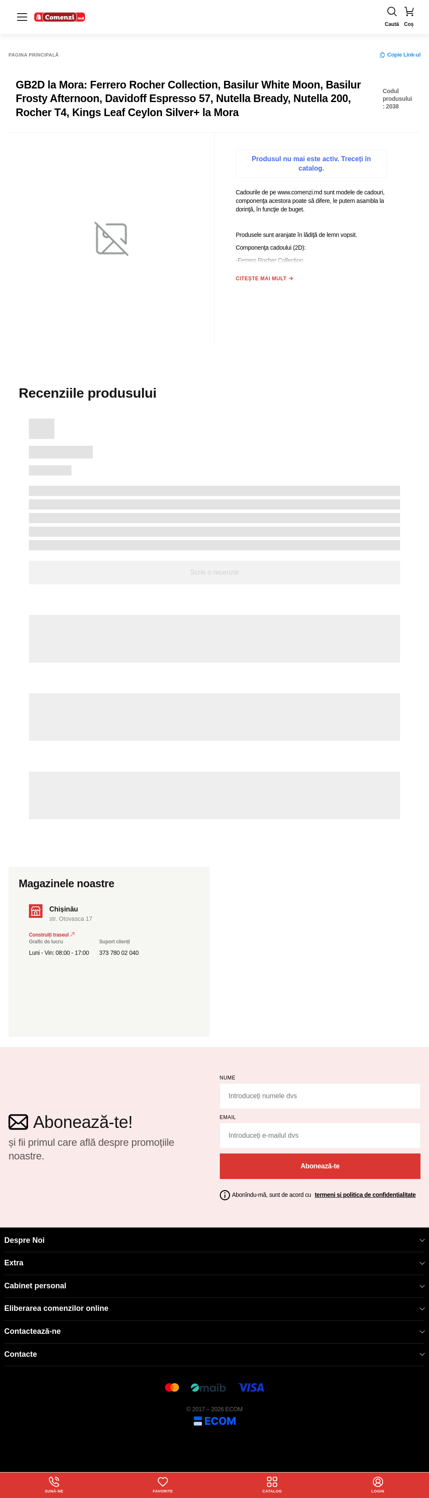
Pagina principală (34, 55)
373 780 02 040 (119, 948)
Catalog (273, 1484)
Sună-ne (54, 1484)
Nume (228, 1074)
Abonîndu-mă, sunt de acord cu (324, 1190)
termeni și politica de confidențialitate (365, 1190)
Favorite (163, 1484)
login (378, 1484)
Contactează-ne (214, 1327)
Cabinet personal (214, 1281)
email (228, 1113)
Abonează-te (320, 1161)
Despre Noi (214, 1236)
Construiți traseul (51, 931)
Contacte (214, 1350)
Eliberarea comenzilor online (214, 1304)
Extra (214, 1258)
